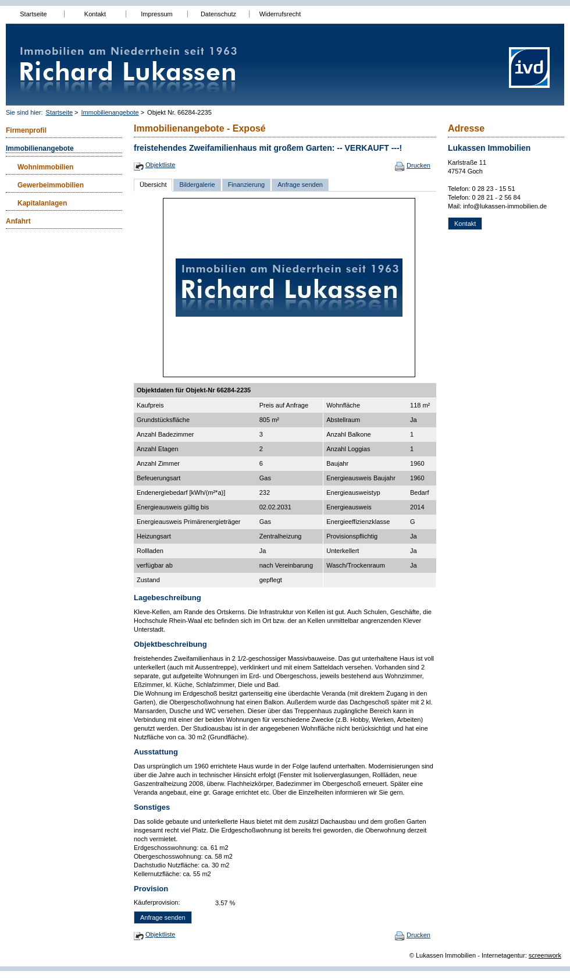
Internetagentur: (504, 955)
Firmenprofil (26, 130)
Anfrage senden (300, 184)
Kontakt (95, 13)
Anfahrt (18, 221)
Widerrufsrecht (280, 13)
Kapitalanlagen (42, 203)
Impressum (156, 13)
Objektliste (160, 164)
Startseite (33, 13)
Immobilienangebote (110, 112)
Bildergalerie (197, 184)
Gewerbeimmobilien (50, 185)
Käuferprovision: (157, 902)
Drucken (418, 165)
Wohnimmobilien (45, 167)
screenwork (545, 955)
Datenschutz (218, 13)
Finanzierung (246, 184)
